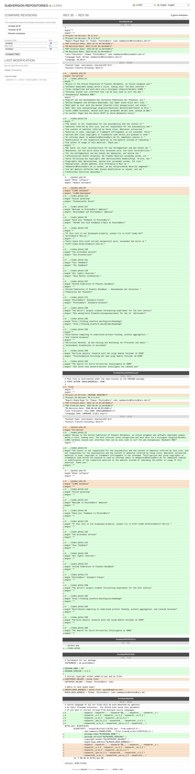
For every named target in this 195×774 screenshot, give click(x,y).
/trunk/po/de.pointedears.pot (125, 373)
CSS (121, 769)
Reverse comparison (16, 33)
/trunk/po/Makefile (126, 698)
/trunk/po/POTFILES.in (126, 639)
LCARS (57, 5)
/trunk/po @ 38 (14, 26)
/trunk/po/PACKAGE (125, 654)
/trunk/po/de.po (125, 21)
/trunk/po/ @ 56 (14, 30)
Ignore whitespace (180, 15)
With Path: (9, 46)
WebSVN (84, 769)
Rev (50, 40)
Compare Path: (11, 40)
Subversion (100, 769)
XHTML (115, 769)
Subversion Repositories (26, 5)
